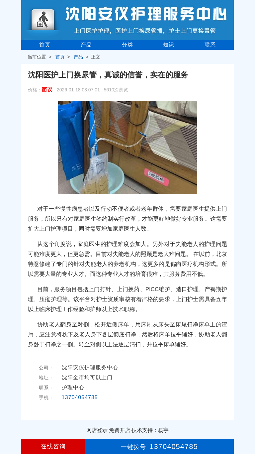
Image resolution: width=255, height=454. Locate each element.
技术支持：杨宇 (150, 430)
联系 (210, 45)
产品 (86, 45)
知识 (168, 45)
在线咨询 (53, 446)
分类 (127, 45)
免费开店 (119, 430)
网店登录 (97, 430)
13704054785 (80, 397)
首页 (44, 45)
